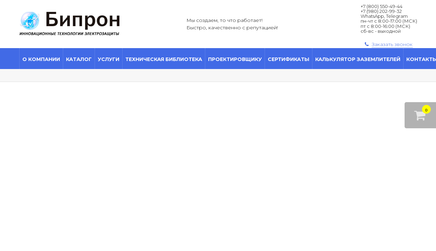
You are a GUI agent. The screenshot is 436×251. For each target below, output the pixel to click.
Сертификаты (288, 59)
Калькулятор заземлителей (357, 59)
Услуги (108, 59)
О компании (41, 59)
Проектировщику (235, 59)
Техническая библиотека (163, 59)
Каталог (79, 59)
